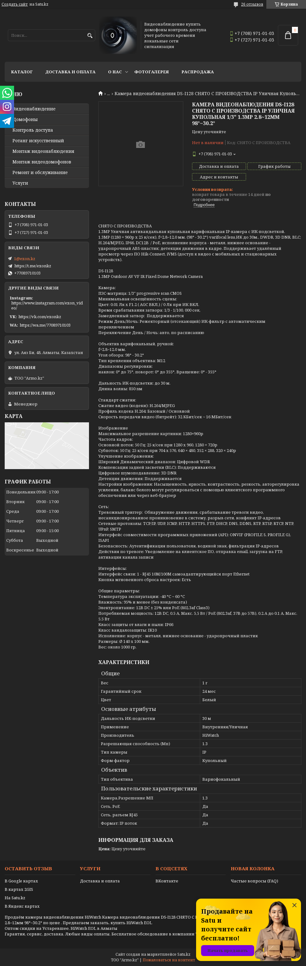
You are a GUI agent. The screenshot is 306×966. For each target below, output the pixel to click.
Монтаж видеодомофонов (41, 162)
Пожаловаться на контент (169, 960)
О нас (115, 72)
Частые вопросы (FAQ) (254, 881)
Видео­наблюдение (34, 109)
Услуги (20, 183)
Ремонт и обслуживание (40, 172)
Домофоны (25, 119)
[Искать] (89, 35)
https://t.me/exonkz (32, 266)
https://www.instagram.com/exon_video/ (47, 305)
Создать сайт (15, 4)
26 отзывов (252, 4)
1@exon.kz (24, 258)
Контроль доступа (32, 130)
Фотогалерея (151, 72)
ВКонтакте (166, 881)
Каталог (22, 72)
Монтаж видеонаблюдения (43, 151)
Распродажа (197, 72)
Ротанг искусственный (38, 140)
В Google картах (21, 881)
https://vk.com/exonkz (39, 316)
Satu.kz (183, 954)
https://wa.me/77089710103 (45, 325)
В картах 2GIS (19, 889)
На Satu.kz (15, 897)
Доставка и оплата (70, 72)
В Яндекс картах (22, 906)
